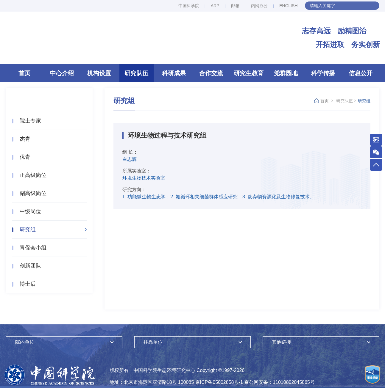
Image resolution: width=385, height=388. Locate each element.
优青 (25, 157)
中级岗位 (30, 211)
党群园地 (286, 73)
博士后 (28, 284)
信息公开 (360, 73)
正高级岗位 (33, 175)
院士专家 (30, 121)
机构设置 (99, 73)
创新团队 (30, 266)
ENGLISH (288, 5)
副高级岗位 (33, 193)
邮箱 (235, 5)
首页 (24, 73)
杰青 (25, 139)
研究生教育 (249, 73)
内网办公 (259, 5)
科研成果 (174, 73)
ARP (215, 5)
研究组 (28, 230)
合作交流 (211, 73)
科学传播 (323, 73)
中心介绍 (62, 73)
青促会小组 (33, 248)
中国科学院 (188, 5)
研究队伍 (136, 73)
